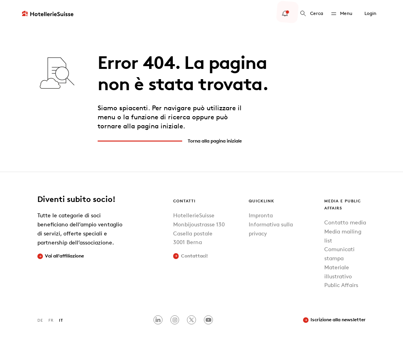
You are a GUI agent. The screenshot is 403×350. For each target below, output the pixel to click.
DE (40, 319)
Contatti (184, 200)
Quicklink (261, 200)
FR (51, 319)
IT (61, 319)
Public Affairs (341, 284)
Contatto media (345, 222)
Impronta (261, 215)
